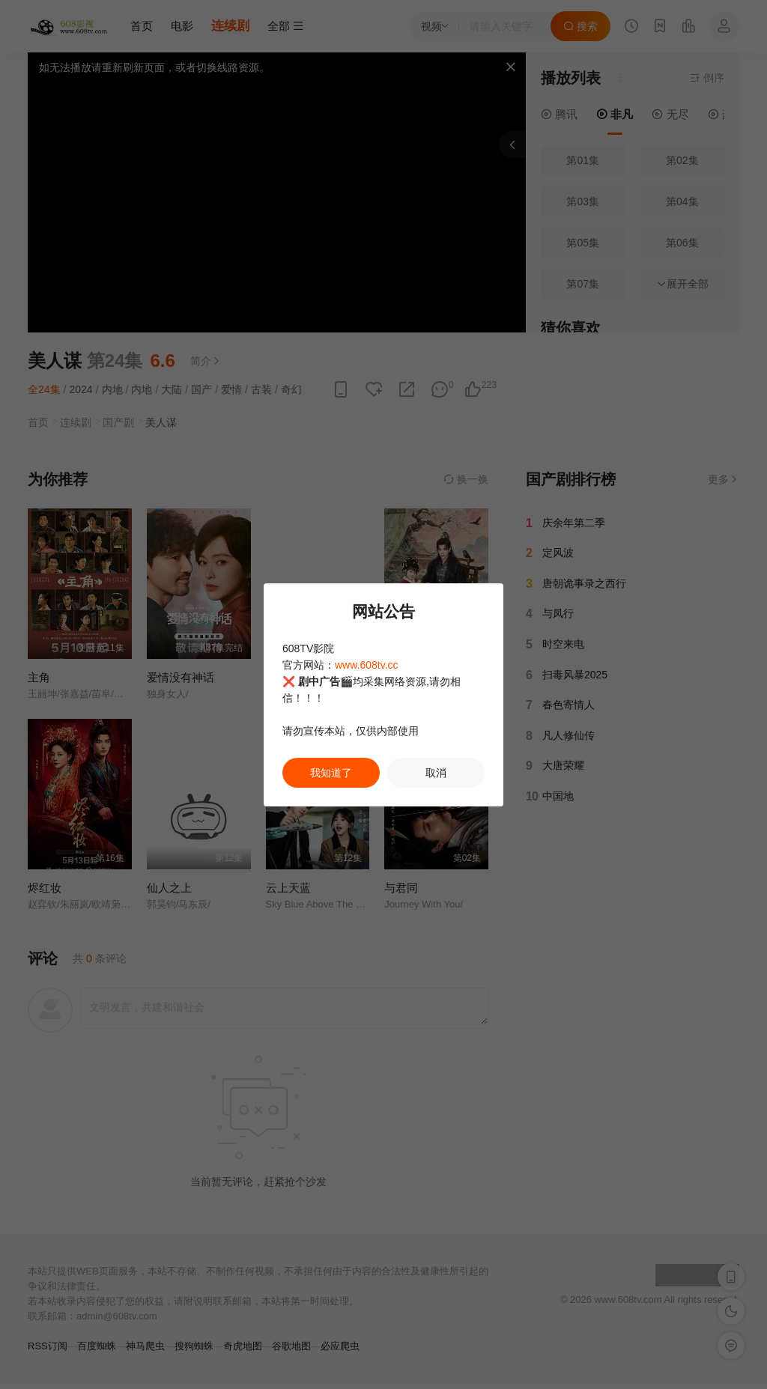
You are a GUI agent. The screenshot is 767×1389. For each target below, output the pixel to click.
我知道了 (331, 773)
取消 (435, 773)
